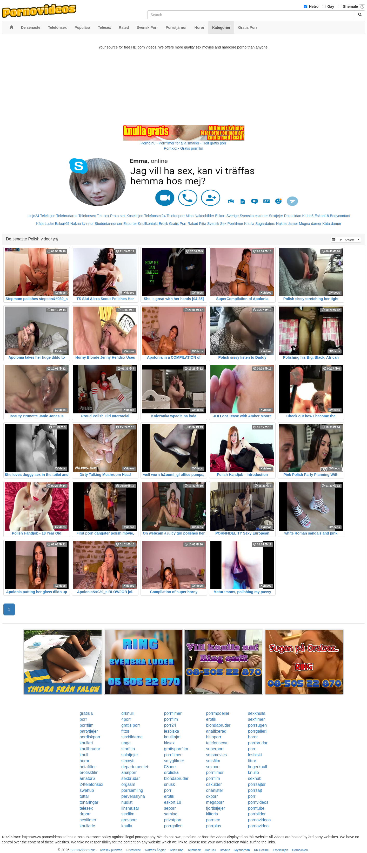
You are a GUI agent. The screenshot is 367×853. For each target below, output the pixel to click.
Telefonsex (87, 216)
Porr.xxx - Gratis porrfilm (183, 148)
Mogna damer (310, 223)
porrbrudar (258, 743)
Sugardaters (265, 223)
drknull (127, 713)
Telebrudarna (67, 216)
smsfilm (213, 761)
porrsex (213, 820)
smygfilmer (174, 761)
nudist (126, 802)
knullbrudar (90, 749)
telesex (86, 808)
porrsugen (257, 725)
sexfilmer (256, 719)
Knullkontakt (148, 223)
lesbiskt (255, 755)
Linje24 (33, 216)
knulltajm (172, 737)
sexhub (255, 778)
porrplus (213, 826)
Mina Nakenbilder (200, 216)
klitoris (212, 814)
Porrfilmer (235, 223)
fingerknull (257, 767)
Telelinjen (47, 216)
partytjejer (89, 731)
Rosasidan (292, 216)
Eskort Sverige (227, 216)
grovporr (129, 820)
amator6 (87, 778)
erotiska (171, 772)
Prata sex (117, 216)
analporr (129, 772)
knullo (253, 772)
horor (253, 737)
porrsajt (255, 790)
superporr (215, 749)
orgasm (128, 784)
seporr (170, 808)
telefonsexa (216, 743)
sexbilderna (132, 737)
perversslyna (133, 796)
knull (84, 755)
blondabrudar (218, 725)
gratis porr (130, 725)
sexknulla (256, 713)
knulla (126, 826)
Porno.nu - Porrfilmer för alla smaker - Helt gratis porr (183, 143)
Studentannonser (108, 223)
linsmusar (130, 808)
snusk (169, 784)
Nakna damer (287, 223)
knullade (87, 826)
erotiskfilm (89, 772)
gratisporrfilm (176, 749)
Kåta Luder (45, 223)
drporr (85, 814)
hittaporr (213, 737)
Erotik (163, 223)
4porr (126, 719)
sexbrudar (130, 778)
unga (126, 743)
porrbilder (257, 814)
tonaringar (89, 802)
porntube (256, 808)
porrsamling (132, 790)
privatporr (173, 820)
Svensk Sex (216, 223)
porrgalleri (257, 731)
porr (83, 719)
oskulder (214, 784)
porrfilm (171, 719)
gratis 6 (86, 713)
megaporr (215, 802)
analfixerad (216, 731)
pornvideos (258, 802)
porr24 (170, 725)
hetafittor (88, 767)
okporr (212, 796)
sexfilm (127, 814)
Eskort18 (322, 216)
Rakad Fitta (197, 223)
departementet (134, 767)
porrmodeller (217, 713)
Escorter (130, 223)
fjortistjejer (215, 808)
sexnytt (128, 761)
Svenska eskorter (254, 216)
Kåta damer (331, 223)
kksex (169, 743)
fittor (125, 731)
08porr (170, 767)
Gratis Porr (178, 223)
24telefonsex (91, 784)
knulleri (86, 743)
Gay (330, 6)
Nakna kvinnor (82, 223)
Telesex (103, 216)
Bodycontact (340, 216)
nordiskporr (90, 737)
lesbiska (171, 731)
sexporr (213, 767)
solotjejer (129, 755)
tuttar (84, 796)
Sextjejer (276, 216)
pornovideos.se (82, 850)
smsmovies (216, 755)
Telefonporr (175, 216)
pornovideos (259, 820)
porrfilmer (173, 713)
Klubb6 (308, 216)
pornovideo (258, 826)
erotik (211, 719)
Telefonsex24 (155, 216)
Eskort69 (62, 223)
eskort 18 (172, 802)
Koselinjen (134, 216)
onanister (214, 790)
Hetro (314, 6)
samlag (171, 814)
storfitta (128, 749)
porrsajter (257, 784)
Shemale (350, 6)
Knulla (249, 223)
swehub (87, 790)
